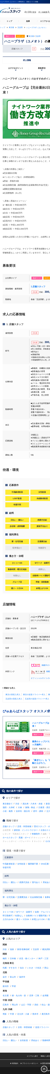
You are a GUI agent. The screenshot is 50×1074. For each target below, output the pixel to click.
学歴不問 (7, 867)
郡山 (46, 968)
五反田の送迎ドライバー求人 (37, 699)
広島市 (6, 1005)
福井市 (22, 977)
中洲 (12, 1014)
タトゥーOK (8, 912)
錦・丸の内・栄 (19, 995)
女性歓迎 (21, 864)
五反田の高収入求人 (13, 699)
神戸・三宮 (43, 958)
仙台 (22, 968)
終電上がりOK (38, 919)
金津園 (45, 995)
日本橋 (13, 958)
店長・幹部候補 (24, 826)
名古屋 (6, 995)
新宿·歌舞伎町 (23, 949)
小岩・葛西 (8, 811)
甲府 (14, 986)
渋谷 (17, 804)
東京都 (31, 36)
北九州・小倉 (23, 1014)
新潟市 (6, 986)
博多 (5, 1014)
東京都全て (8, 804)
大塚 (20, 807)
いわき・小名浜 (34, 968)
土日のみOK (8, 919)
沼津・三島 (34, 995)
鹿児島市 (46, 1014)
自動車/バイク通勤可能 (36, 915)
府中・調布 (38, 811)
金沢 (5, 977)
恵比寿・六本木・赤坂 (33, 804)
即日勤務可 (8, 915)
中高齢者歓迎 (9, 864)
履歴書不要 (33, 864)
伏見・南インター (27, 958)
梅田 (5, 958)
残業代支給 (24, 882)
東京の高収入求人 (12, 694)
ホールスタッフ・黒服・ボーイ (17, 837)
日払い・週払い (10, 882)
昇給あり (35, 1040)
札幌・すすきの (10, 968)
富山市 (13, 977)
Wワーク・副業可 (24, 912)
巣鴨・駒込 (30, 807)
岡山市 (15, 1005)
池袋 (12, 949)
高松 (36, 1005)
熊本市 (35, 1014)
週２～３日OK (22, 919)
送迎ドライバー (42, 1027)
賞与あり (36, 882)
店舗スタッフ (9, 826)
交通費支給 (22, 897)
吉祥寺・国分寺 (23, 811)
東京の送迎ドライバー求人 (34, 694)
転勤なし (19, 915)
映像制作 (36, 834)
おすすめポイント (15, 68)
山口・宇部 (26, 1005)
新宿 (48, 804)
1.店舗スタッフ (38, 286)
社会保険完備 (36, 897)
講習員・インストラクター (26, 830)
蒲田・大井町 (9, 807)
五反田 (38, 36)
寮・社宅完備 (9, 897)
